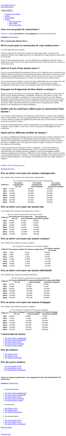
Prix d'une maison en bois (13, 342)
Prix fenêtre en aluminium (13, 358)
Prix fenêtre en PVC (11, 354)
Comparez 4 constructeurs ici (54, 177)
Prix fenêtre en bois (11, 356)
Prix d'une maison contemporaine (15, 338)
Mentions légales (6, 427)
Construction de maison (12, 14)
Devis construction (15, 21)
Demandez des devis (7, 169)
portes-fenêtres (9, 18)
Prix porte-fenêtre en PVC (13, 366)
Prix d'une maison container (14, 345)
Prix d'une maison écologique (14, 344)
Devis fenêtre (13, 23)
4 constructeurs (9, 37)
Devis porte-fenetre (15, 25)
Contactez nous (6, 434)
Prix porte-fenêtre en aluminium (15, 370)
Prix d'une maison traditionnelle (15, 340)
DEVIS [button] (7, 19)
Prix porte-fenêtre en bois (13, 368)
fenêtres (7, 16)
